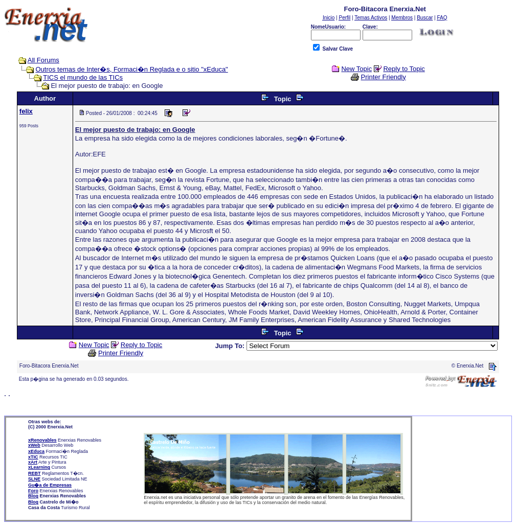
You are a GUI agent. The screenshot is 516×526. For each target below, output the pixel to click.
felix (26, 111)
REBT (34, 473)
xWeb (34, 445)
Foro (33, 490)
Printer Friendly (383, 77)
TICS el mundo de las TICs (83, 77)
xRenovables (42, 440)
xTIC (33, 457)
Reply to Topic (403, 69)
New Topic (356, 69)
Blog (33, 495)
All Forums (43, 60)
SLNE (34, 479)
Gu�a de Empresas (50, 485)
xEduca (36, 451)
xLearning (39, 467)
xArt (32, 462)
